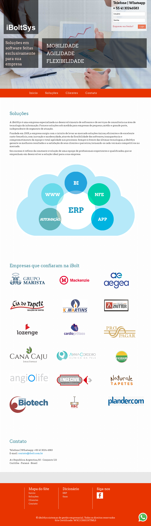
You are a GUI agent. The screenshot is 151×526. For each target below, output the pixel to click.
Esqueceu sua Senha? (123, 26)
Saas (65, 496)
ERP (65, 493)
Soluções (51, 92)
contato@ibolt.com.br (30, 453)
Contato (91, 92)
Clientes (72, 92)
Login (141, 26)
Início (33, 92)
